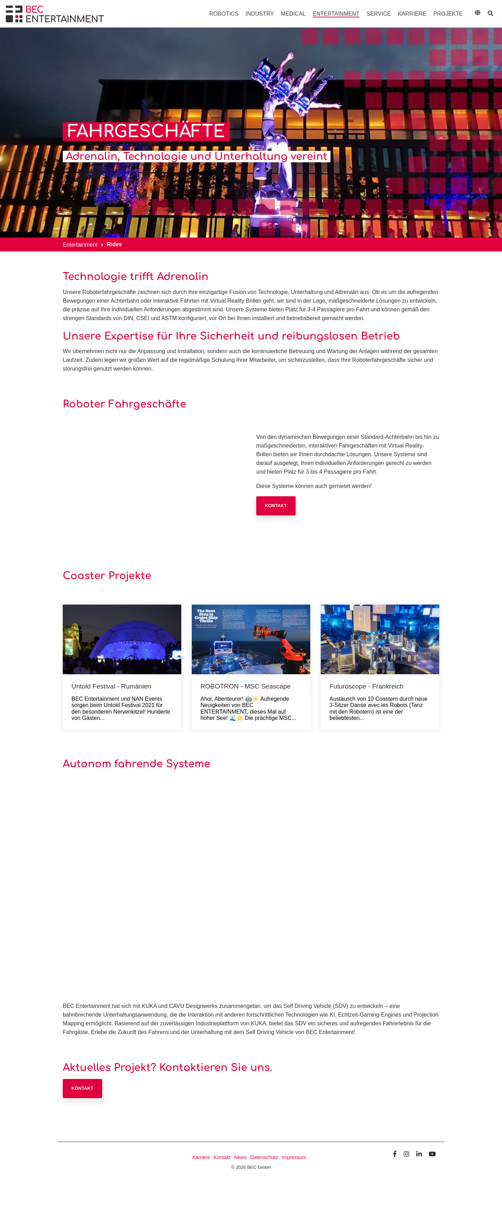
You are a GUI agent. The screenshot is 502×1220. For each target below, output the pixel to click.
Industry (259, 14)
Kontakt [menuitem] (222, 1157)
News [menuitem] (240, 1157)
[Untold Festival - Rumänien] (122, 639)
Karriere (412, 14)
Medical (293, 14)
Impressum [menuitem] (293, 1157)
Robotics (224, 14)
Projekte (448, 14)
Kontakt (276, 505)
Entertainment (336, 14)
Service (378, 14)
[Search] (490, 13)
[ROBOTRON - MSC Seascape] (251, 639)
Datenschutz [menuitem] (264, 1157)
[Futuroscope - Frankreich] (380, 639)
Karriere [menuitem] (201, 1157)
